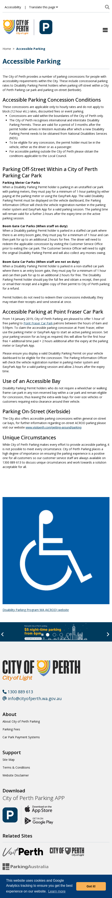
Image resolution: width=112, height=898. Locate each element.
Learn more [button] (57, 891)
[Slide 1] (54, 634)
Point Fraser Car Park (38, 323)
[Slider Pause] (42, 634)
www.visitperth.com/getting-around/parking (54, 427)
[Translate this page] (43, 7)
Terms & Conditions (16, 767)
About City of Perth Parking (21, 721)
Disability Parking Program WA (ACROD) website (36, 610)
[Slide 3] (68, 634)
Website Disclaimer (16, 775)
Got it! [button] (91, 886)
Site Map (9, 760)
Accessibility (13, 7)
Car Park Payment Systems (21, 737)
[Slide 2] (61, 634)
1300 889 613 (18, 692)
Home (7, 49)
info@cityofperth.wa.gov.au (32, 698)
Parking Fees (11, 729)
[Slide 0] (47, 634)
